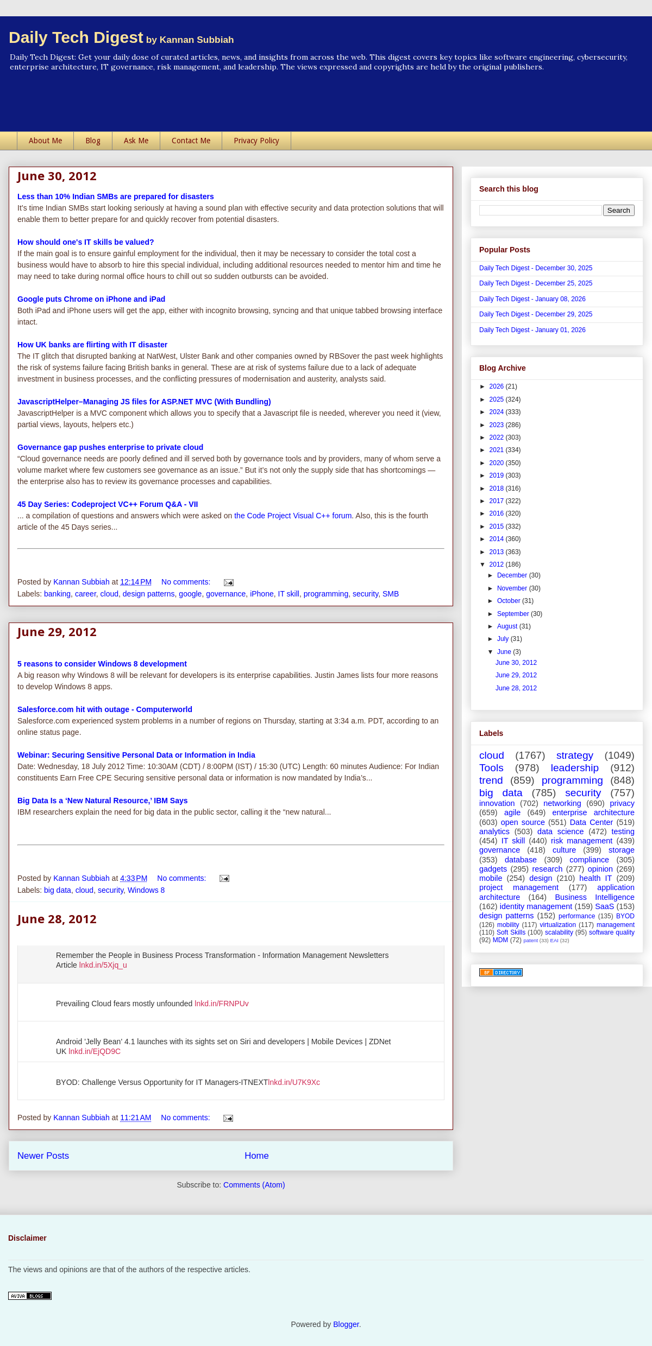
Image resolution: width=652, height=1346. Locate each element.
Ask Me (136, 140)
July (504, 639)
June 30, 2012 (57, 175)
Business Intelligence (595, 897)
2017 (498, 501)
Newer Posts (43, 1156)
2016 (498, 513)
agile (512, 812)
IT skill (288, 593)
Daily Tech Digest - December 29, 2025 (536, 314)
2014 (498, 539)
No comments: (186, 581)
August (508, 626)
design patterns (149, 593)
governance (226, 593)
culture (564, 850)
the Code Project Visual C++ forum (293, 515)
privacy (622, 803)
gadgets (493, 869)
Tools (491, 767)
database (521, 859)
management (616, 925)
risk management (581, 840)
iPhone (262, 593)
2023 (498, 425)
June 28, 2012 (57, 918)
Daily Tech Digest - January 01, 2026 (532, 330)
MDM (501, 940)
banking (57, 593)
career (85, 593)
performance (577, 916)
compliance (589, 859)
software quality (612, 932)
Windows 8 (146, 890)
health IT (595, 878)
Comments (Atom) (254, 1184)
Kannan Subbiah (82, 581)
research (547, 869)
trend (491, 780)
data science (560, 831)
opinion (600, 869)
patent (530, 940)
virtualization (558, 925)
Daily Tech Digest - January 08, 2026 (532, 299)
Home (256, 1156)
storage (622, 850)
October (509, 601)
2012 (498, 564)
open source (523, 822)
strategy (574, 755)
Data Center (591, 822)
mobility (508, 925)
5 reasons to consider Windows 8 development (102, 663)
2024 (498, 412)
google (190, 593)
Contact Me (191, 140)
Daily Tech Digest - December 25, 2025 (536, 283)
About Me (45, 140)
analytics (494, 831)
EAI (554, 940)
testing (623, 831)
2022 (498, 437)
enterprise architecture (594, 812)
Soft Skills (511, 932)
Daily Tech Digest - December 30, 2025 (536, 268)
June (505, 652)
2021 (498, 450)
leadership (575, 767)
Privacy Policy (256, 140)
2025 (498, 399)
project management (519, 887)
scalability (559, 932)
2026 (498, 386)
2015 (498, 526)
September (514, 614)
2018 (498, 488)
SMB (391, 593)
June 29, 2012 (57, 631)
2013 (498, 552)
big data (57, 890)
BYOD (625, 916)
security (365, 593)
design (540, 878)
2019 (498, 475)
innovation (497, 803)
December (513, 575)
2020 (498, 463)
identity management (536, 906)
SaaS (604, 906)
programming (326, 593)
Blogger (346, 1324)
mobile (490, 878)
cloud (109, 593)
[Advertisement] (326, 101)
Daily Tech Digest (121, 37)
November (513, 588)
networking (562, 803)
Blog (93, 140)
